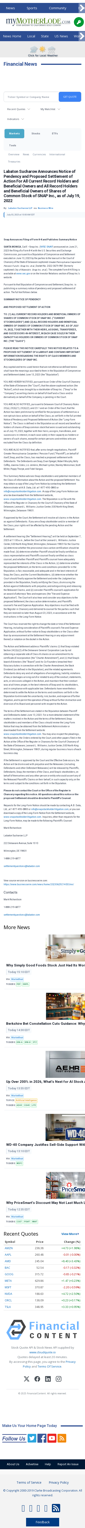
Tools (12, 145)
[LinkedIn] (48, 1379)
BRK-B (28, 1042)
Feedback (43, 1522)
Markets (14, 133)
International (57, 154)
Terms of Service (29, 1482)
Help (48, 1464)
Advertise (32, 1464)
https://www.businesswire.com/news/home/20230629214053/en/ (39, 884)
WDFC (19, 1163)
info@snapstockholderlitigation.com (22, 491)
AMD (8, 1261)
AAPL (8, 1255)
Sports (32, 8)
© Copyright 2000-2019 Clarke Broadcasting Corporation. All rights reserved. (42, 1493)
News (10, 8)
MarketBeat (17, 979)
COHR (26, 1105)
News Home (12, 36)
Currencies (39, 154)
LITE (34, 1105)
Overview (13, 154)
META (8, 1281)
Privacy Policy (59, 1482)
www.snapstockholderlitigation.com (22, 499)
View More (69, 1234)
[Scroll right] (82, 8)
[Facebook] (37, 1379)
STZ (35, 1042)
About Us (13, 1464)
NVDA (8, 1294)
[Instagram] (58, 1379)
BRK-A (19, 1042)
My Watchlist (48, 109)
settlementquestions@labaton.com (22, 866)
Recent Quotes (16, 109)
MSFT (8, 1287)
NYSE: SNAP (46, 247)
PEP (18, 984)
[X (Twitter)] (26, 1379)
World (78, 36)
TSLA (8, 1307)
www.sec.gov (23, 273)
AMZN (9, 1248)
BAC (7, 1268)
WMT (34, 1222)
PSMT (27, 1222)
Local (31, 36)
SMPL (26, 984)
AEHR (19, 1105)
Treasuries (14, 161)
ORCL (8, 1300)
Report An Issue (68, 1464)
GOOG (9, 1274)
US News (61, 36)
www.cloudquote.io (42, 1352)
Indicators (13, 119)
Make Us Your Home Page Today (29, 1426)
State (45, 36)
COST (19, 1222)
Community (57, 8)
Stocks (36, 133)
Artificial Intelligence (26, 1100)
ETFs (55, 133)
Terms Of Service (49, 1366)
